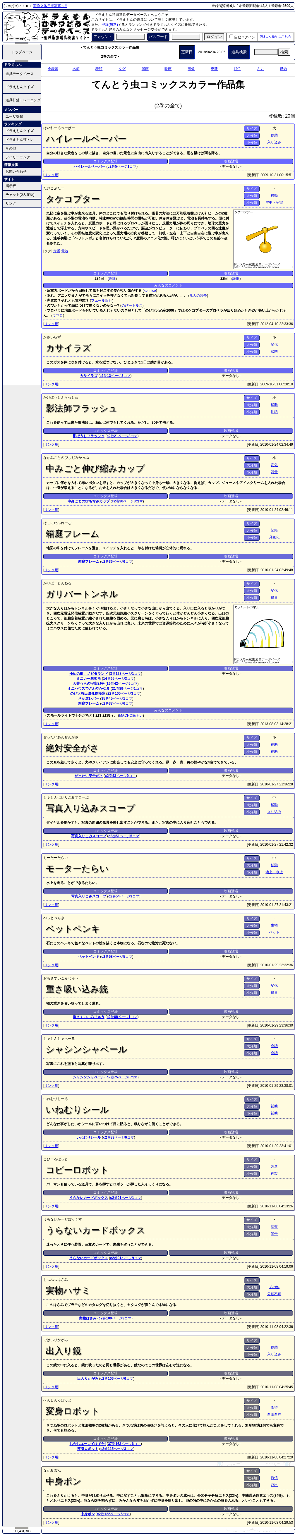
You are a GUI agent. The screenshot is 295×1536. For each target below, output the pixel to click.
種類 (98, 69)
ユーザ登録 (14, 116)
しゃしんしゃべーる (59, 1038)
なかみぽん (52, 1470)
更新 (214, 69)
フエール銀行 (101, 300)
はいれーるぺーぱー (59, 128)
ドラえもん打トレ (20, 140)
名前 (76, 69)
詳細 (112, 279)
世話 (274, 412)
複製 (274, 1173)
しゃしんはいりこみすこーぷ (66, 797)
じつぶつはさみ (55, 1280)
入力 (260, 69)
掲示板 (11, 186)
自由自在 (274, 1415)
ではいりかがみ (55, 1340)
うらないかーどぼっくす (62, 1219)
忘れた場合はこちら (275, 37)
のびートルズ (132, 305)
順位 (237, 69)
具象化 (274, 537)
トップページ (21, 52)
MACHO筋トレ (131, 715)
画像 (191, 69)
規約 (283, 69)
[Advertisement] (22, 296)
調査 (274, 1227)
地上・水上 (274, 872)
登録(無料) (110, 25)
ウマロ (57, 315)
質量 (274, 472)
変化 (274, 344)
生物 (274, 925)
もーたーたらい (55, 858)
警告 (274, 1234)
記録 (274, 530)
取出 (274, 1485)
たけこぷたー (53, 188)
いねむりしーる (55, 1099)
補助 (274, 405)
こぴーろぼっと (55, 1159)
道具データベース (20, 74)
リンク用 (51, 175)
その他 (11, 148)
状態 (274, 351)
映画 (167, 69)
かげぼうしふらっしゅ (60, 397)
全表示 (53, 69)
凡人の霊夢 (198, 296)
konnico (150, 291)
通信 (274, 1478)
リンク (11, 203)
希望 (274, 1407)
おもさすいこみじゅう (60, 978)
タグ (122, 69)
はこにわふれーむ (57, 523)
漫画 (145, 69)
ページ (121, 166)
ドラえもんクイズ (20, 87)
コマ (132, 166)
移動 (274, 135)
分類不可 (274, 1294)
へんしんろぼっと (57, 1400)
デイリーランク (18, 157)
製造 (274, 1166)
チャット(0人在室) (20, 195)
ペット (274, 932)
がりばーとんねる (57, 583)
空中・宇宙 (274, 202)
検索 (284, 52)
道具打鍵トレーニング (23, 100)
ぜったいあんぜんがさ (60, 737)
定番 (56, 251)
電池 (64, 251)
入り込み (274, 142)
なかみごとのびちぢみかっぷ (66, 458)
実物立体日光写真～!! (50, 6)
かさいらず (52, 337)
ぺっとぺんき (53, 918)
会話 (274, 1046)
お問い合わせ (16, 171)
